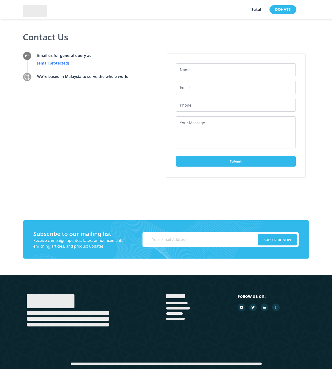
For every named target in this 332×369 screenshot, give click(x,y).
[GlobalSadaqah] (35, 10)
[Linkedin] (264, 307)
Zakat (256, 9)
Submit (236, 161)
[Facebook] (276, 307)
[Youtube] (241, 307)
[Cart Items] (308, 9)
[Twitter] (253, 307)
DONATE (283, 9)
